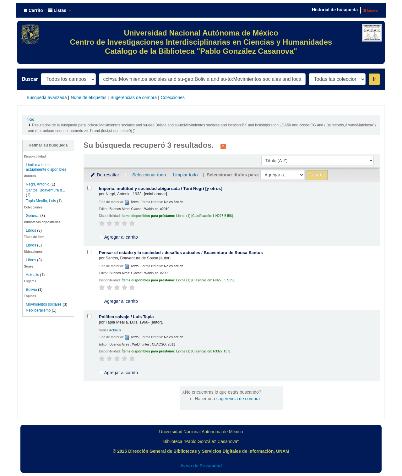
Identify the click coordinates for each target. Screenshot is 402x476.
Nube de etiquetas (88, 97)
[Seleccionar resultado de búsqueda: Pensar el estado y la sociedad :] (89, 252)
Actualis (32, 275)
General (33, 215)
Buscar (30, 79)
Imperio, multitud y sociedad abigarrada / (160, 188)
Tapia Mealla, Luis (41, 201)
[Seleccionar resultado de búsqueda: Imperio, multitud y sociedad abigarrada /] (89, 188)
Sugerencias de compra (133, 97)
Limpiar (371, 10)
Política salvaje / (126, 316)
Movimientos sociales (44, 304)
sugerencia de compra (238, 398)
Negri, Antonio (37, 184)
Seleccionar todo (149, 174)
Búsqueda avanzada (47, 97)
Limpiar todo (185, 174)
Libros (31, 230)
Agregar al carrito (118, 237)
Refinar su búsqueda (48, 145)
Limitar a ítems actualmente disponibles (46, 167)
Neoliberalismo (38, 310)
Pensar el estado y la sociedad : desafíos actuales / (181, 252)
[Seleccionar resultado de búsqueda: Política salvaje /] (89, 316)
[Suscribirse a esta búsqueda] (223, 146)
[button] (33, 10)
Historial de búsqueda (335, 9)
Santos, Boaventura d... (45, 190)
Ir (374, 79)
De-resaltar (104, 174)
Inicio (29, 119)
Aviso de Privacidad (201, 465)
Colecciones (173, 97)
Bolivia (31, 289)
